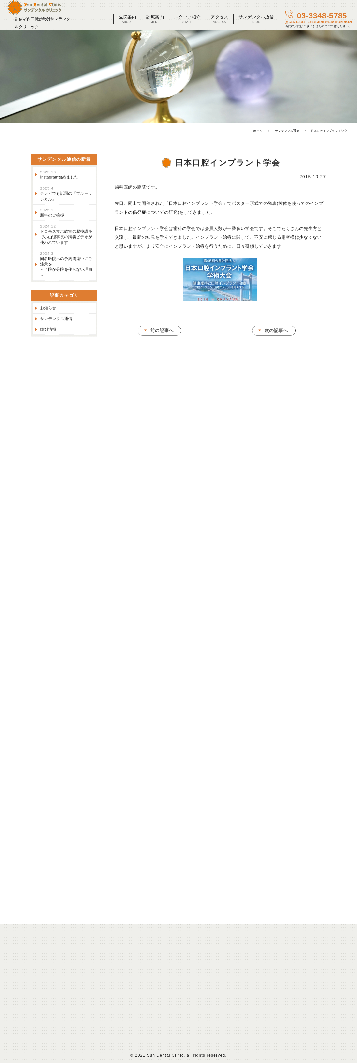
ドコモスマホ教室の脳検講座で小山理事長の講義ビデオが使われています (66, 235)
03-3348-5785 (318, 19)
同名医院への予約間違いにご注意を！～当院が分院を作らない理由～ (66, 265)
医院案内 (127, 19)
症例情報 (48, 330)
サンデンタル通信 (256, 19)
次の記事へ (276, 331)
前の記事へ (162, 331)
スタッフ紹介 (187, 19)
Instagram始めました (59, 175)
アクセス (219, 19)
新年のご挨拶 (52, 213)
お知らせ (48, 309)
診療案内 (155, 19)
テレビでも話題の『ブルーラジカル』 (66, 194)
